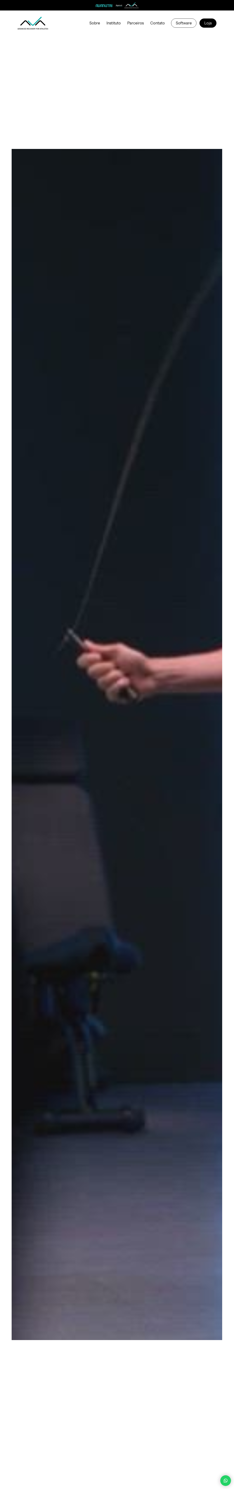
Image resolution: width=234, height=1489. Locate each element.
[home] (33, 23)
